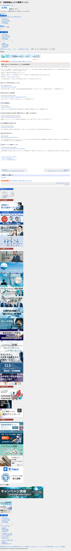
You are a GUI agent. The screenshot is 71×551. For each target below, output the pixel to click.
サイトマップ (57, 546)
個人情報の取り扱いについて (18, 546)
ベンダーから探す (5, 518)
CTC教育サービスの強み (7, 533)
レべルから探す (5, 522)
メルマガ (4, 541)
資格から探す (5, 521)
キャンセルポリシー (34, 546)
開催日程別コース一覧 (6, 543)
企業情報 (63, 546)
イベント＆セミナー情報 (7, 534)
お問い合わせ (5, 531)
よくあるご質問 (5, 530)
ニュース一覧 (5, 536)
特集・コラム (5, 542)
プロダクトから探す (6, 520)
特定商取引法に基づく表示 (5, 546)
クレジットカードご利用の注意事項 (46, 546)
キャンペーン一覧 (3, 499)
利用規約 (27, 546)
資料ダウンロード (5, 538)
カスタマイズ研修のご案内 (7, 540)
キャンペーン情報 (5, 535)
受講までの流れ (5, 529)
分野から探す (5, 517)
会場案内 (4, 527)
